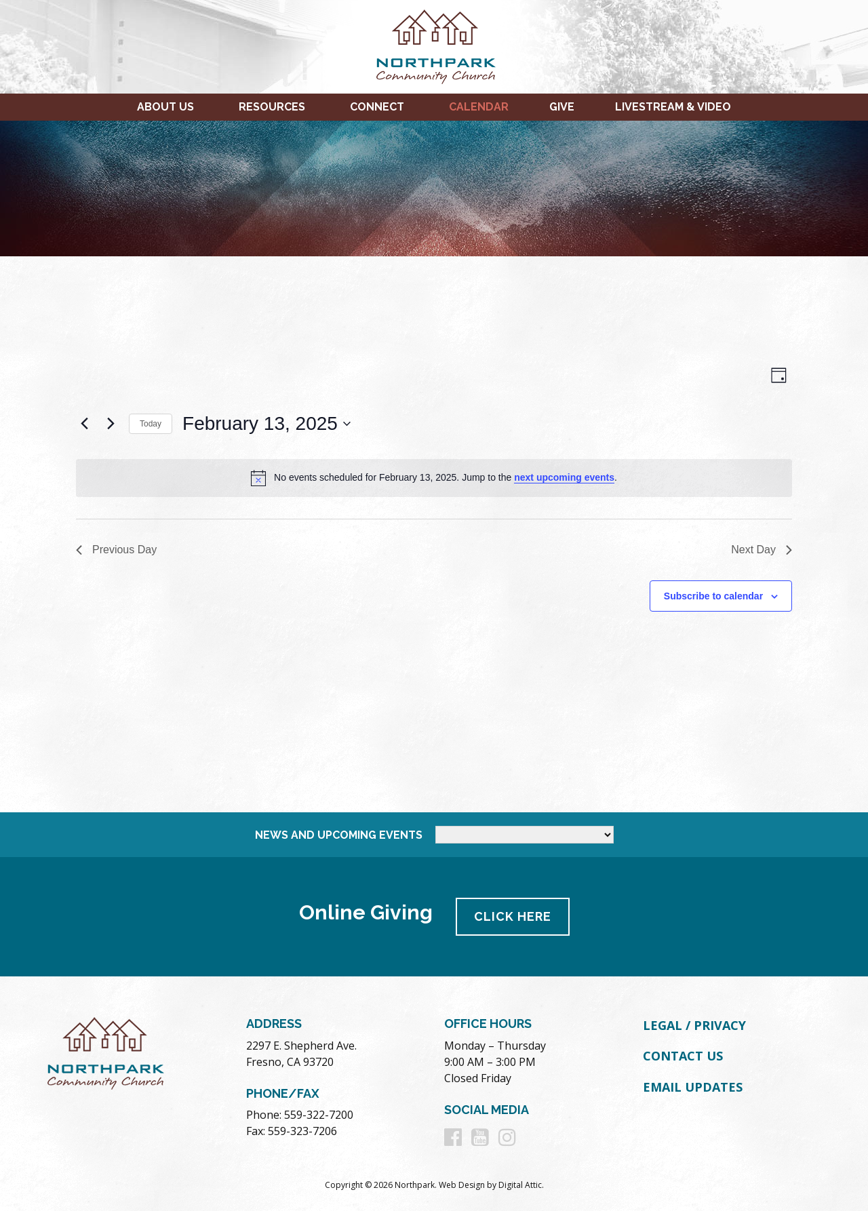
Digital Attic (520, 1185)
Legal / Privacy (694, 1025)
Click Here (512, 916)
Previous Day (116, 549)
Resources (272, 106)
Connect (377, 106)
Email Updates (693, 1087)
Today (150, 424)
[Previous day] (84, 424)
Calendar (479, 106)
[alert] (434, 478)
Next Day (761, 549)
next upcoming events (564, 477)
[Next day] (110, 424)
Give (561, 106)
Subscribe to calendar (713, 596)
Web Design (462, 1185)
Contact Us (683, 1056)
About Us (165, 106)
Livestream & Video (673, 106)
